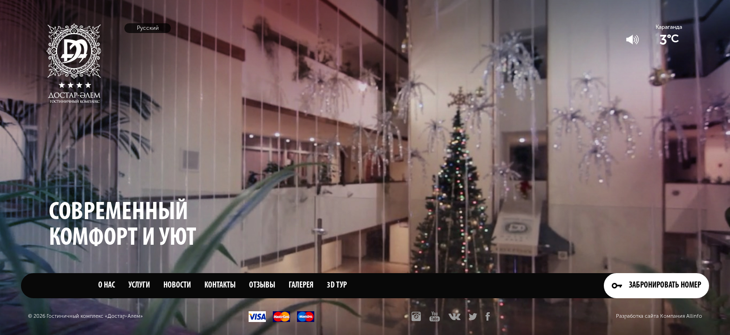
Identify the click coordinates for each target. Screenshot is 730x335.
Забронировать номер (656, 286)
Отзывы (262, 285)
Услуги (139, 285)
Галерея (301, 285)
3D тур (337, 285)
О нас (106, 285)
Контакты (220, 285)
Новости (177, 285)
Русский (148, 28)
